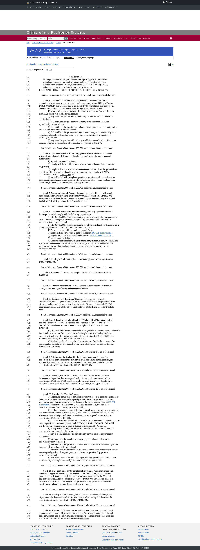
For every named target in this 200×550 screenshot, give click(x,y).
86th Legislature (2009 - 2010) (42, 43)
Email (119, 533)
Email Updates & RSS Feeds (150, 539)
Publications (110, 7)
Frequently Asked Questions (41, 543)
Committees (70, 7)
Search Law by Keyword (140, 38)
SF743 (58, 43)
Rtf (171, 65)
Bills (80, 7)
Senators (69, 536)
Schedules (57, 7)
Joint (47, 7)
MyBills (141, 536)
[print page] (171, 38)
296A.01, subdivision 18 (100, 235)
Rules (86, 38)
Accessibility (35, 539)
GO (66, 38)
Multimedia (97, 7)
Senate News (143, 533)
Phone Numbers (108, 536)
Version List (31, 64)
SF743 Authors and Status (48, 64)
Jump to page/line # (35, 70)
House (29, 7)
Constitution (107, 38)
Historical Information (38, 529)
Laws (80, 38)
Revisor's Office (120, 38)
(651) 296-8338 (108, 533)
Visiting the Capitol (37, 536)
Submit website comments (113, 540)
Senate (38, 7)
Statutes (72, 38)
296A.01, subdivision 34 (102, 233)
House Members (73, 533)
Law (87, 7)
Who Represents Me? (75, 529)
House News (143, 529)
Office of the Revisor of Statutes (56, 32)
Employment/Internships (40, 533)
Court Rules (96, 38)
